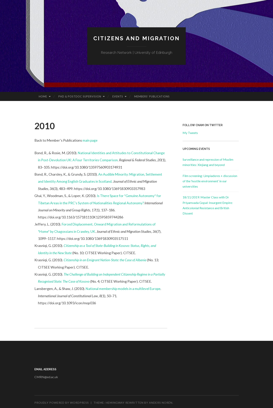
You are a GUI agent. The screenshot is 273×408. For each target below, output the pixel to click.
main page (90, 140)
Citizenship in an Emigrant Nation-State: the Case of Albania (106, 259)
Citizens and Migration (136, 38)
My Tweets (190, 133)
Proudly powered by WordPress (61, 401)
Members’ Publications (152, 96)
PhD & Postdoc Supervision (79, 96)
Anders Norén (160, 401)
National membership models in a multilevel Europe (124, 287)
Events (117, 96)
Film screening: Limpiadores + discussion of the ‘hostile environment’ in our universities (210, 181)
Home (43, 96)
